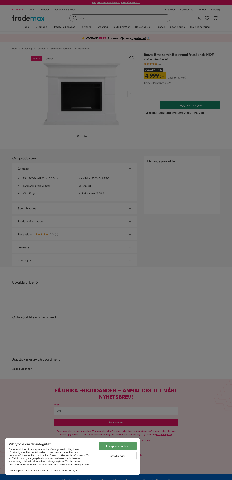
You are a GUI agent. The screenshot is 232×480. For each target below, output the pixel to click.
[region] (72, 456)
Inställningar (117, 455)
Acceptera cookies (118, 446)
